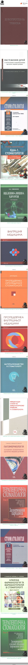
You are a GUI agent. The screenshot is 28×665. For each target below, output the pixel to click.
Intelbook (14, 664)
